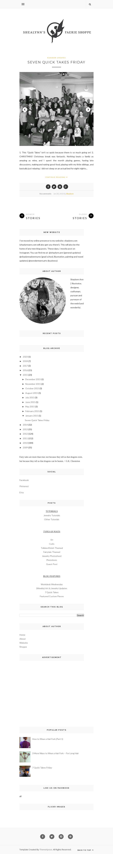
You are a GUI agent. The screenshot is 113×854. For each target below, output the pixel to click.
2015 (25, 375)
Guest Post (51, 564)
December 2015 (33, 379)
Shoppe (23, 646)
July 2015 (29, 397)
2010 (25, 443)
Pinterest (24, 486)
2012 (25, 433)
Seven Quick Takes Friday (56, 62)
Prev (25, 109)
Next (88, 109)
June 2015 (30, 402)
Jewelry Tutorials (52, 515)
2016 (25, 370)
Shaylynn (70, 194)
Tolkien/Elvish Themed (52, 548)
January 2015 (31, 415)
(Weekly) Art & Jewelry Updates (51, 588)
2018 (25, 361)
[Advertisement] (51, 690)
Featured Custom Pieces (52, 596)
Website (23, 642)
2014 (25, 424)
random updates (56, 58)
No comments (45, 194)
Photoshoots (51, 560)
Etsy (21, 492)
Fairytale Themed (51, 552)
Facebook (24, 480)
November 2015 (33, 384)
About (22, 638)
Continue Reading (56, 177)
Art (51, 540)
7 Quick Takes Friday (42, 767)
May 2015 (30, 406)
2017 (25, 365)
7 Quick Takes (52, 592)
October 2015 (32, 388)
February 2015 (32, 411)
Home (22, 634)
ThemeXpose (46, 849)
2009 (25, 447)
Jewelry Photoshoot (52, 556)
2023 (25, 356)
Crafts (51, 544)
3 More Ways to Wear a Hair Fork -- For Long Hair (55, 753)
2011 (25, 438)
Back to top (85, 850)
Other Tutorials (51, 519)
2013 (25, 429)
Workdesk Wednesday (52, 584)
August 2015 (31, 393)
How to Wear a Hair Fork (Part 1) (47, 739)
